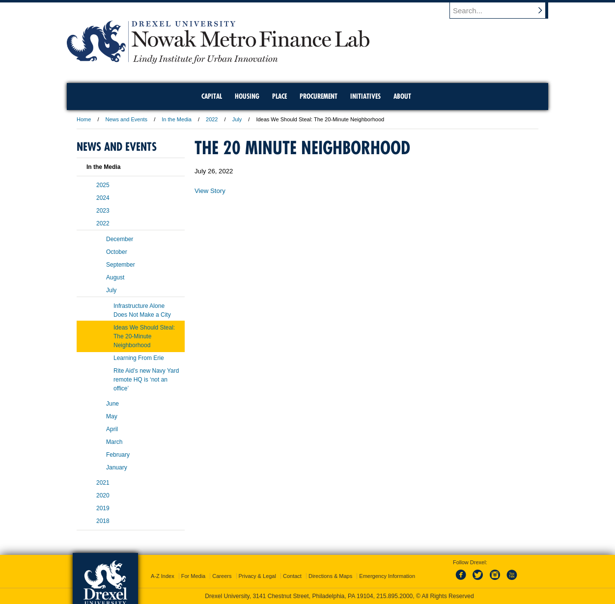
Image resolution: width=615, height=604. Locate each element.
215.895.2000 (394, 596)
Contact (292, 576)
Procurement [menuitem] (318, 96)
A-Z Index (162, 576)
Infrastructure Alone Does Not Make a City (142, 310)
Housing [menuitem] (247, 96)
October (116, 251)
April (112, 429)
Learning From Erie (138, 358)
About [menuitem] (402, 96)
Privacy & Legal (257, 576)
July (237, 119)
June (112, 403)
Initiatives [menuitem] (365, 96)
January (116, 467)
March (114, 442)
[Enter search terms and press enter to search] (503, 10)
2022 (212, 119)
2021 (103, 482)
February (118, 454)
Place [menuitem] (279, 96)
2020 (103, 495)
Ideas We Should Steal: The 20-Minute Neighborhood (144, 336)
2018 (103, 521)
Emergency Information (387, 576)
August (115, 277)
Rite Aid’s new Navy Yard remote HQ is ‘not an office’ (146, 379)
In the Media (177, 119)
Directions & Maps (330, 576)
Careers (221, 576)
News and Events (127, 119)
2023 (103, 210)
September (120, 264)
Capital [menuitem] (211, 96)
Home (84, 119)
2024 (103, 197)
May (111, 416)
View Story (210, 190)
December (119, 239)
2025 (103, 185)
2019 (103, 508)
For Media (193, 576)
